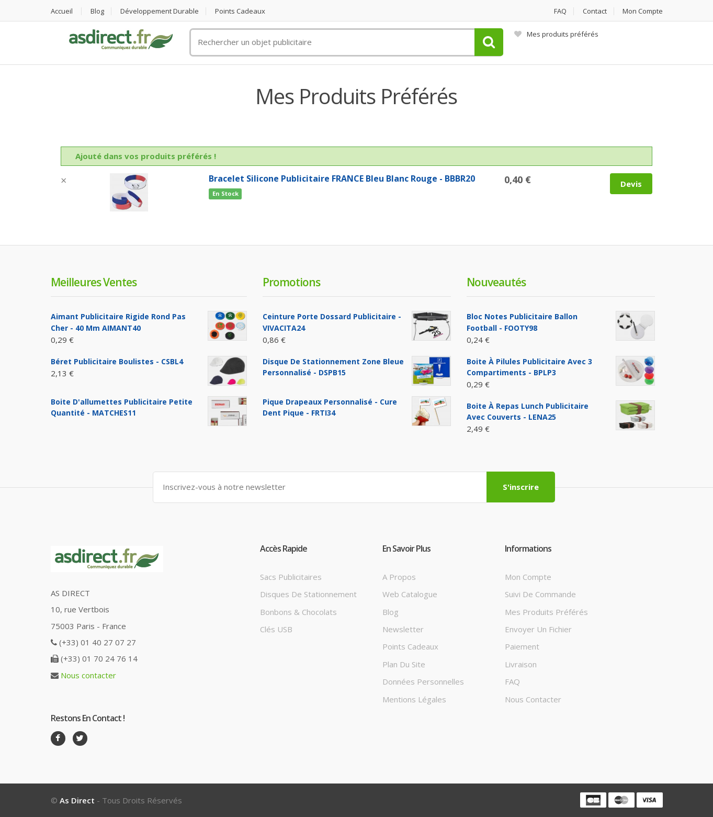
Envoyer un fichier (538, 629)
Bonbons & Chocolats (298, 612)
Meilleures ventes (94, 282)
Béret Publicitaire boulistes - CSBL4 (117, 361)
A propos (399, 577)
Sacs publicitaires (291, 577)
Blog (97, 11)
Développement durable (159, 11)
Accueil (62, 11)
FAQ (560, 11)
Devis (631, 183)
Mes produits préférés (556, 34)
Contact (595, 11)
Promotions (291, 282)
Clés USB (276, 629)
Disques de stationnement (308, 594)
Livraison (521, 664)
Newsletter (403, 629)
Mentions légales (414, 699)
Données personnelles (423, 681)
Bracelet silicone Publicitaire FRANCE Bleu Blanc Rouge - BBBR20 (342, 178)
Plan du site (403, 664)
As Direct (77, 800)
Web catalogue (409, 594)
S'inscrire (521, 487)
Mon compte (643, 11)
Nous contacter (88, 675)
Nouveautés (496, 282)
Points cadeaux (240, 11)
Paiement (522, 646)
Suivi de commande (540, 594)
